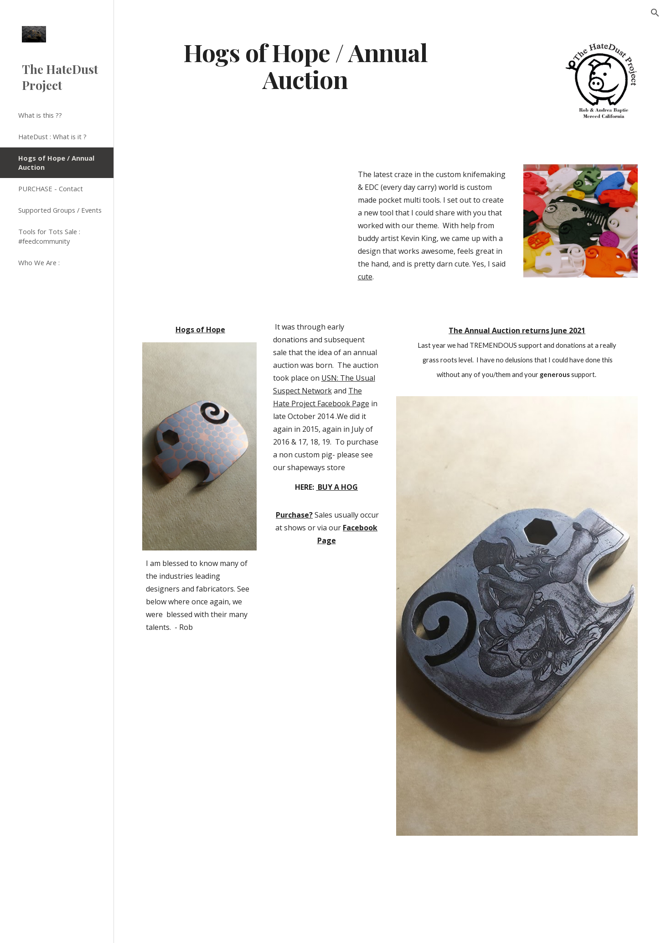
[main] (305, 65)
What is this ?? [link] (40, 115)
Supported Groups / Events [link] (60, 210)
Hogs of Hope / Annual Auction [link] (56, 162)
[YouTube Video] (241, 220)
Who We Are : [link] (39, 262)
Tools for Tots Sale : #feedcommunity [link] (49, 236)
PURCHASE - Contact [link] (50, 188)
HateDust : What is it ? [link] (52, 136)
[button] (655, 13)
